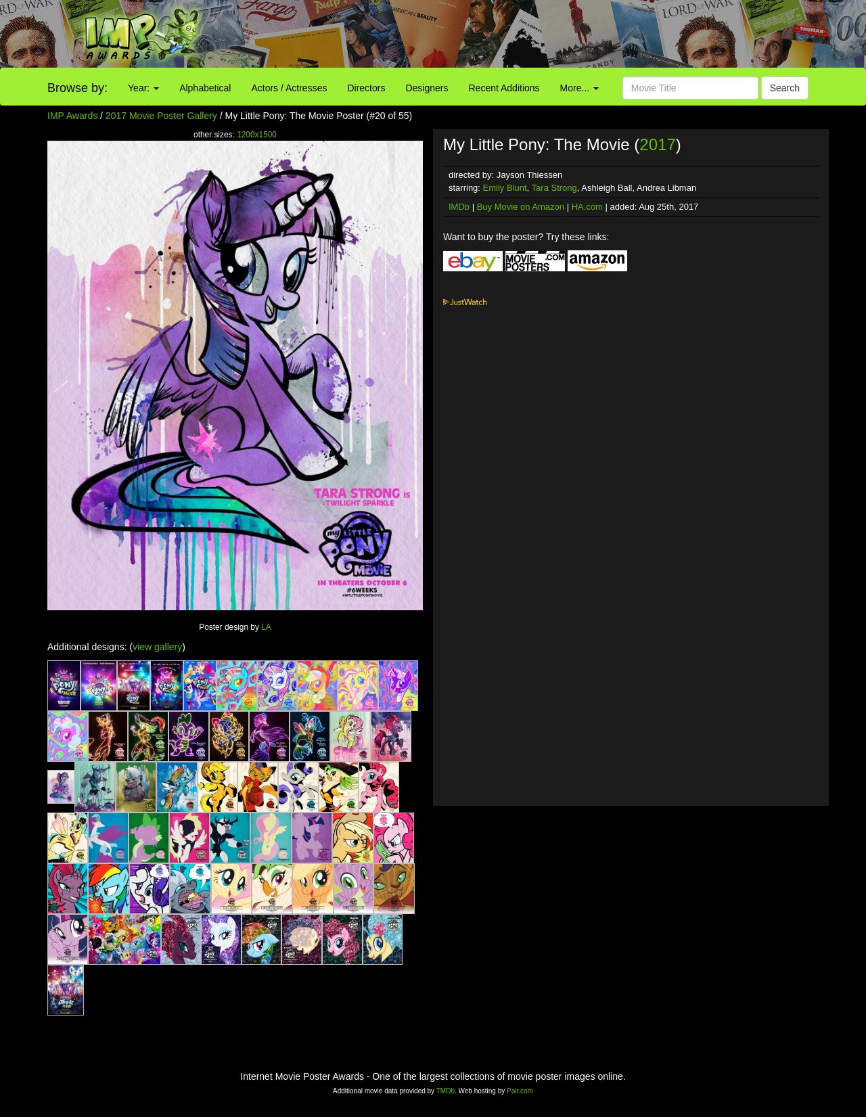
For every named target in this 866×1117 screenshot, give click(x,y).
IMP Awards (72, 115)
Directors (366, 88)
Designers (426, 88)
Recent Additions (504, 88)
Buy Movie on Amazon (520, 207)
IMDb (459, 207)
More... (579, 88)
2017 (657, 144)
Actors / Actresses (289, 88)
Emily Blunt (505, 188)
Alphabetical (205, 88)
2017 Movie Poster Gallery (161, 115)
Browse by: (77, 88)
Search (785, 88)
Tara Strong (554, 188)
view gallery (157, 646)
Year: (143, 88)
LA (266, 627)
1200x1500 (257, 134)
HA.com (587, 207)
